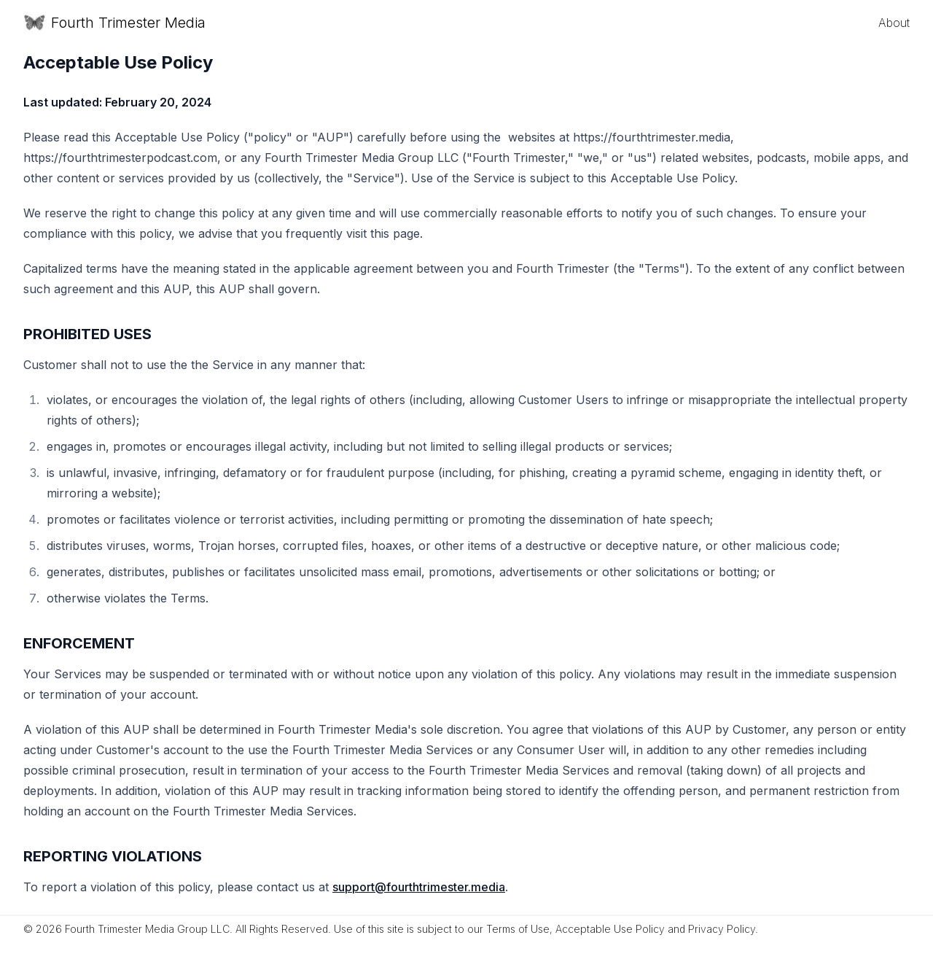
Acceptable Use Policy (610, 929)
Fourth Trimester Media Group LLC (147, 929)
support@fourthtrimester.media (418, 887)
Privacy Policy (721, 929)
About (894, 22)
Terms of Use (518, 929)
